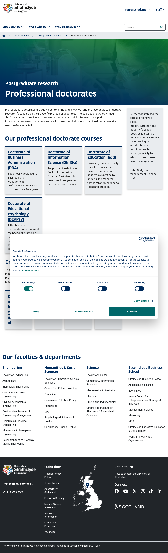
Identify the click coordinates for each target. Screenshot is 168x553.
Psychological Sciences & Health (59, 419)
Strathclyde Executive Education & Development (146, 429)
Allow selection (84, 311)
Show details (141, 301)
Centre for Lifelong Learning (60, 388)
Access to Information (50, 515)
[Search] (161, 27)
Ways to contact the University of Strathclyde (132, 475)
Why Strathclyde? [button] (68, 27)
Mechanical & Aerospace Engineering (16, 432)
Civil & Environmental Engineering (14, 403)
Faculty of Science (97, 375)
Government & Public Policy (60, 400)
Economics (134, 390)
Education (50, 394)
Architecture (9, 380)
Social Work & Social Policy (60, 427)
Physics (91, 396)
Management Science (140, 409)
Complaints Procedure (50, 524)
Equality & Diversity (54, 498)
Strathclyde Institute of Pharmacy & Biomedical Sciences (100, 411)
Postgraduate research (50, 35)
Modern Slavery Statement (52, 506)
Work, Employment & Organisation (140, 438)
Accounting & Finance (140, 384)
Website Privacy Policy (52, 475)
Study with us (21, 35)
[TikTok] (153, 491)
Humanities (50, 405)
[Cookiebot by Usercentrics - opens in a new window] (141, 239)
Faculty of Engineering (15, 375)
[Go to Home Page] (3, 35)
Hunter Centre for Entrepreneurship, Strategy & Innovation (144, 400)
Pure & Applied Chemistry (101, 401)
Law (46, 411)
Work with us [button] (39, 27)
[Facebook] (119, 491)
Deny (36, 311)
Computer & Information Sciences (100, 382)
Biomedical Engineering (15, 386)
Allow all (132, 311)
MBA (131, 421)
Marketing (134, 415)
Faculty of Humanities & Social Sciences (61, 380)
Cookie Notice (52, 483)
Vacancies (49, 531)
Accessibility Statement (51, 491)
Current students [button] (137, 9)
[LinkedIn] (162, 491)
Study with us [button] (13, 27)
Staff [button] (161, 9)
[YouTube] (127, 491)
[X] (136, 491)
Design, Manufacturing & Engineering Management (17, 413)
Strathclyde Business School (144, 378)
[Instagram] (145, 491)
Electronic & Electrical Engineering (14, 422)
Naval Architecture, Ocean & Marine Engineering (18, 441)
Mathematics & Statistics (100, 390)
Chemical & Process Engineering (14, 394)
